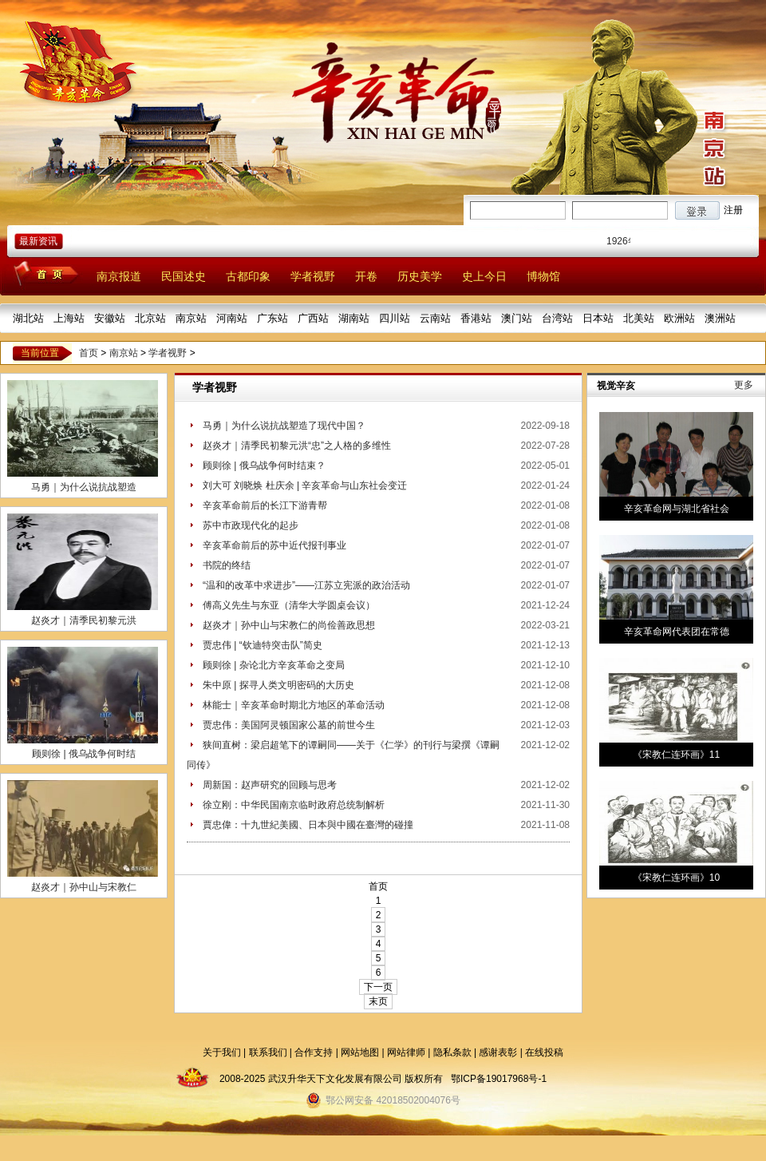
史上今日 (484, 276)
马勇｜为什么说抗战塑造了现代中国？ (284, 425)
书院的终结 (227, 565)
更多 (743, 384)
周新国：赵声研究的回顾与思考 (270, 785)
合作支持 (313, 1052)
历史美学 (419, 276)
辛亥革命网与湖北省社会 (676, 508)
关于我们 (222, 1052)
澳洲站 (720, 318)
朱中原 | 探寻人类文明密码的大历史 (278, 685)
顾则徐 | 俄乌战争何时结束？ (264, 465)
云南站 (435, 318)
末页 (378, 1001)
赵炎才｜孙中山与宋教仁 (83, 887)
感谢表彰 (498, 1052)
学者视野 (312, 276)
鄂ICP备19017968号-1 (499, 1078)
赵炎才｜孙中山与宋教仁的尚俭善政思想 (289, 625)
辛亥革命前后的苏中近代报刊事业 (274, 545)
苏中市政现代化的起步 (250, 525)
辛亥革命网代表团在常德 (676, 631)
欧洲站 (679, 318)
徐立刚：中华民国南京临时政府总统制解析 (294, 804)
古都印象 (248, 276)
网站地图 (360, 1052)
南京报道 (119, 276)
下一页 (378, 987)
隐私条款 (452, 1052)
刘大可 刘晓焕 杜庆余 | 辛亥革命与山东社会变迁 (305, 485)
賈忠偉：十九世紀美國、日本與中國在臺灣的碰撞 (308, 824)
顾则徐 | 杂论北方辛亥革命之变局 (274, 665)
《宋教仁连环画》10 (676, 877)
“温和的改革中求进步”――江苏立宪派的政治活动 (306, 585)
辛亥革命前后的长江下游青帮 (265, 505)
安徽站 (109, 318)
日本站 (598, 318)
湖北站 (28, 318)
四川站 (394, 318)
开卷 (366, 276)
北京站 (150, 318)
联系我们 (268, 1052)
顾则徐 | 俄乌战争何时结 (84, 753)
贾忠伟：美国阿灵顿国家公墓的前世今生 (289, 725)
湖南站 (353, 318)
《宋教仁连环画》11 (676, 754)
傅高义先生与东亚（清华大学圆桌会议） (289, 605)
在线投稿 (544, 1052)
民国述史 (183, 276)
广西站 (313, 318)
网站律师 (406, 1052)
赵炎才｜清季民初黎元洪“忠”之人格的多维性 (297, 445)
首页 (88, 353)
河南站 (231, 318)
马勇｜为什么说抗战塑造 (83, 487)
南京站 (191, 318)
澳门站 (516, 318)
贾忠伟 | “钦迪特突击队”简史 (262, 645)
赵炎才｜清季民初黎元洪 (83, 620)
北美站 (638, 318)
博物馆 (543, 276)
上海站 (69, 318)
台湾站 (557, 318)
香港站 (476, 318)
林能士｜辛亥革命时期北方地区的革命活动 (294, 705)
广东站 (272, 318)
